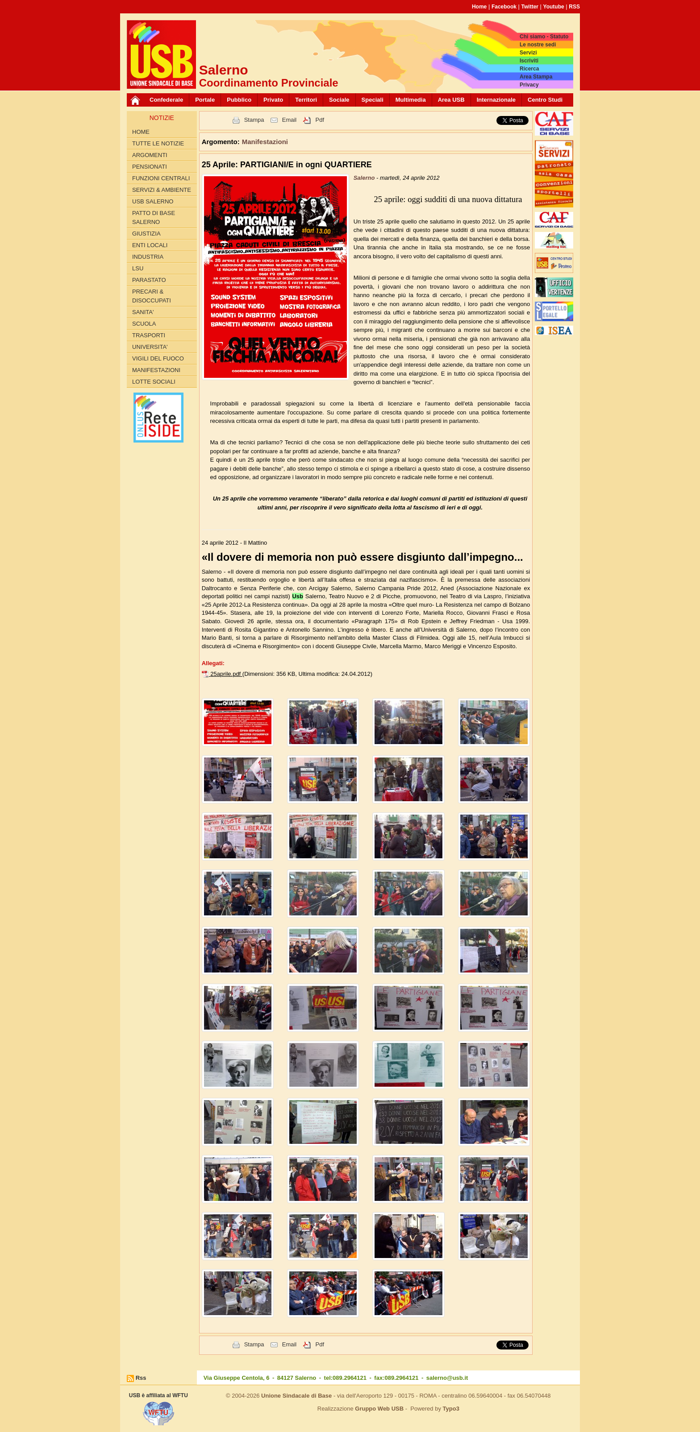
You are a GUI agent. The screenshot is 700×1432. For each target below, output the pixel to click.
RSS (574, 7)
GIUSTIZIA (146, 233)
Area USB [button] (451, 99)
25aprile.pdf (226, 673)
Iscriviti (529, 61)
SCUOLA (144, 323)
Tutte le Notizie (158, 143)
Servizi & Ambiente (161, 189)
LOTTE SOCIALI (153, 381)
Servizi (528, 53)
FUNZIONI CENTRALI (161, 178)
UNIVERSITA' (150, 347)
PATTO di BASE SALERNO (153, 217)
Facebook (504, 7)
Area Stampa (536, 77)
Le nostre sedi (538, 44)
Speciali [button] (372, 99)
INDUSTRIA (147, 256)
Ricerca (529, 69)
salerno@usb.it (447, 1377)
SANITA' (143, 312)
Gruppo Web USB (379, 1408)
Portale (205, 99)
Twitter (529, 7)
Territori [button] (306, 99)
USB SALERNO (152, 201)
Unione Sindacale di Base (296, 1395)
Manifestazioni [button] (265, 141)
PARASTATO (149, 280)
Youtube (553, 7)
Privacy (529, 85)
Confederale (166, 99)
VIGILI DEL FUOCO (158, 358)
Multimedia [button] (411, 99)
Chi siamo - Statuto (544, 36)
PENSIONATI (149, 166)
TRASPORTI (148, 335)
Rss (141, 1377)
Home (479, 7)
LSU (137, 268)
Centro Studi (545, 99)
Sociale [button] (339, 99)
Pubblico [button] (239, 99)
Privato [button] (273, 99)
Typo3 (451, 1408)
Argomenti (149, 155)
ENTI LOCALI (149, 245)
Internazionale (496, 99)
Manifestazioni (156, 370)
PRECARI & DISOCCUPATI (151, 296)
